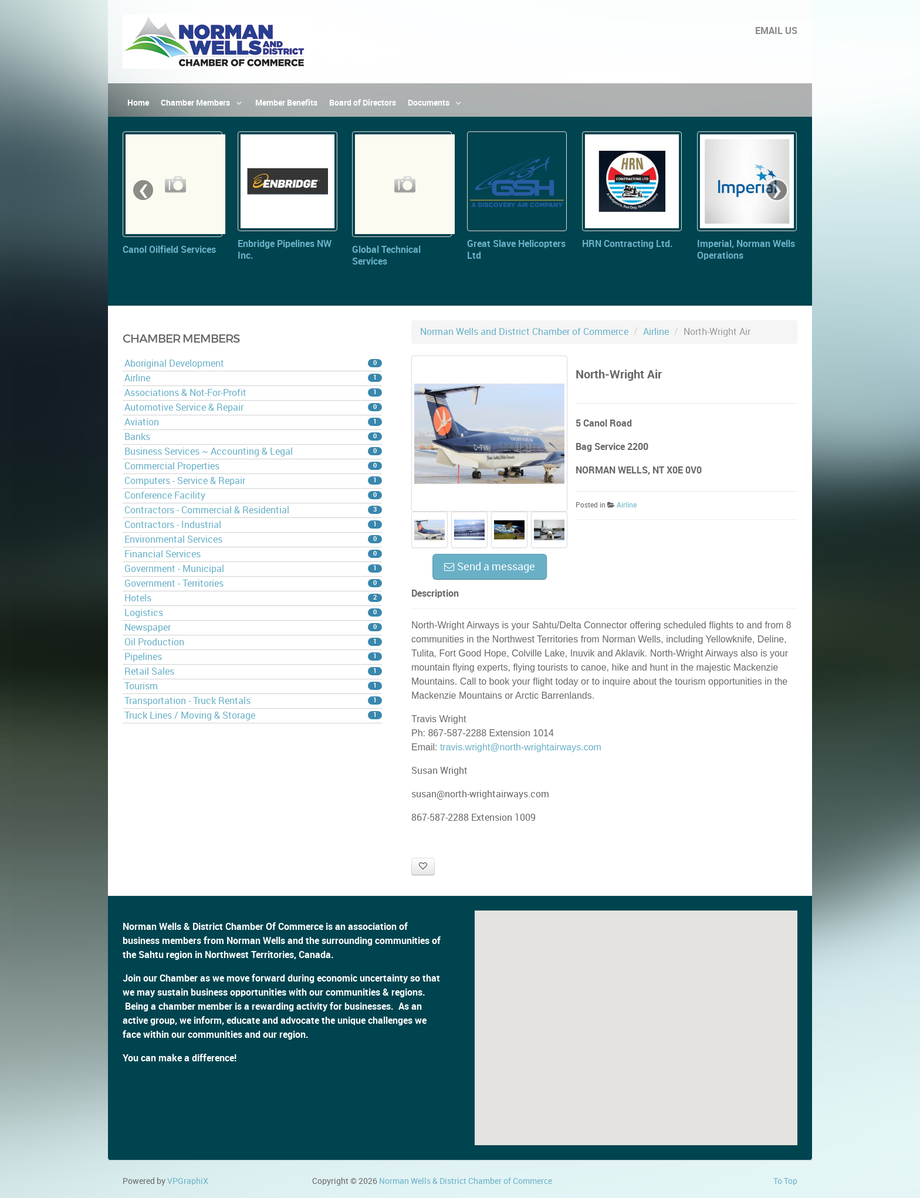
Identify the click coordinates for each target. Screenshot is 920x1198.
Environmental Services (253, 539)
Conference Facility (253, 495)
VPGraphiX (187, 1181)
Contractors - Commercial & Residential (253, 510)
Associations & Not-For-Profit (253, 392)
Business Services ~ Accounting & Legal (253, 451)
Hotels (253, 598)
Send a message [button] (489, 566)
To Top (785, 1181)
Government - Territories (253, 583)
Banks (253, 436)
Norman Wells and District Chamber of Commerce (524, 331)
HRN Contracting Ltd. (627, 243)
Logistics (253, 612)
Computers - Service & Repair (253, 480)
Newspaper (253, 627)
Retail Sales (253, 671)
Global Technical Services (386, 255)
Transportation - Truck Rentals (253, 700)
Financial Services (253, 554)
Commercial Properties (253, 466)
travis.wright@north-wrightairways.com (520, 747)
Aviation (253, 422)
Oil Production (253, 642)
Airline (253, 378)
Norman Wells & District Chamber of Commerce (465, 1181)
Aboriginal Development (253, 363)
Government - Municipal (253, 568)
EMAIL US (776, 30)
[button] (636, 1017)
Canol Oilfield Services (169, 249)
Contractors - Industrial (253, 524)
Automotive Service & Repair (253, 407)
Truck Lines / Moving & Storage (253, 715)
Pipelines (253, 656)
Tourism (253, 686)
